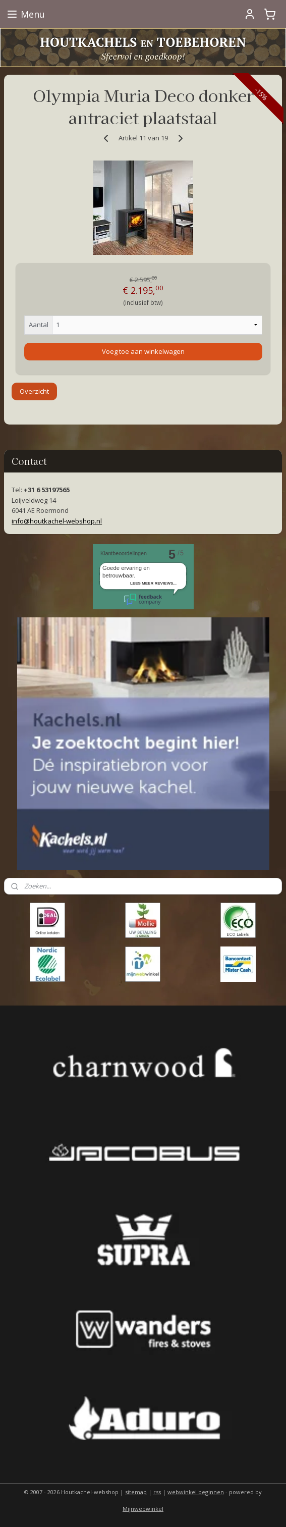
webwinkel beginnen (195, 1492)
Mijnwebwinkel (143, 1508)
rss (157, 1492)
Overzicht (34, 391)
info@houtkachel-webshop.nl (57, 520)
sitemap (136, 1492)
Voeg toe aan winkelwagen (143, 351)
